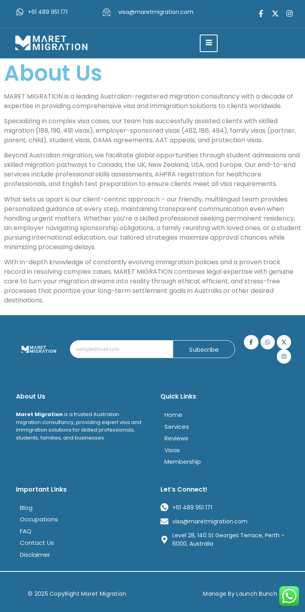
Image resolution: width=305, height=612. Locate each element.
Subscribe (204, 349)
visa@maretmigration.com (155, 12)
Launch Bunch (256, 594)
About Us (30, 396)
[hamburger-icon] (209, 43)
